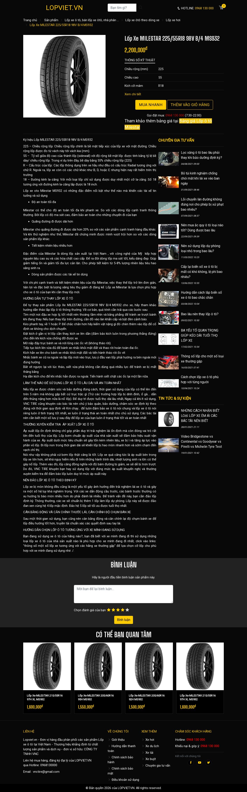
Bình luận (123, 620)
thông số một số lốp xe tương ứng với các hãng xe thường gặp (69, 546)
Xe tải (147, 753)
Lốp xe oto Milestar (37, 191)
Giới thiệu (116, 740)
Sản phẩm (51, 20)
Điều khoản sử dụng (123, 780)
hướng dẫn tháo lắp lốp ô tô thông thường (52, 310)
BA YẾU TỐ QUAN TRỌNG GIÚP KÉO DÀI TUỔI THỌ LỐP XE (199, 335)
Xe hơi (147, 740)
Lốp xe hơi (173, 20)
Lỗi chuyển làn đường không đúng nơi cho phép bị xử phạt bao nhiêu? (202, 204)
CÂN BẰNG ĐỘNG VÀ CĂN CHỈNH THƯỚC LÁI (55, 512)
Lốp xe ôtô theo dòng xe (142, 20)
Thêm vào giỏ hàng (190, 104)
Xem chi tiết (133, 94)
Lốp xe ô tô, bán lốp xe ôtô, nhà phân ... (92, 20)
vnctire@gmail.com (46, 772)
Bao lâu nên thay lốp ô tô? (199, 314)
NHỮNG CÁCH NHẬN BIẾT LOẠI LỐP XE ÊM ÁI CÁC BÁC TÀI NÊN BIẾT (200, 416)
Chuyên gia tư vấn (155, 765)
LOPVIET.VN (64, 8)
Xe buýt (148, 759)
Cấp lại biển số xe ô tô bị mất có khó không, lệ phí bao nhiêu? (202, 272)
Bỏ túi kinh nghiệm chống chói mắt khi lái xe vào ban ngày (200, 178)
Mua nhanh (151, 104)
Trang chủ (30, 20)
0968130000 (48, 765)
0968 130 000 (175, 115)
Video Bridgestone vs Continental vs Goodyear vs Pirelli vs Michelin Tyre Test (201, 441)
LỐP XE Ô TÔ (64, 298)
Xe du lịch (150, 746)
